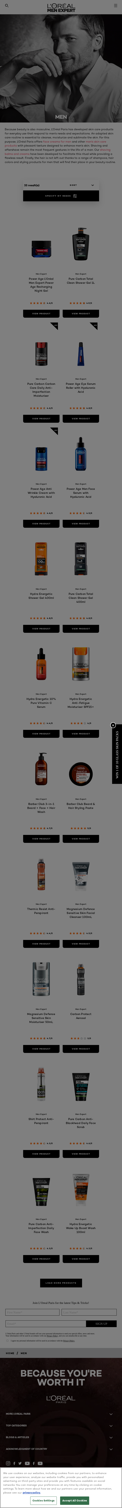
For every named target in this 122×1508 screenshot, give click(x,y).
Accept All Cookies (74, 1500)
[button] (117, 754)
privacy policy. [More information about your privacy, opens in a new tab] (32, 1492)
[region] (61, 1487)
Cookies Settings (43, 1500)
